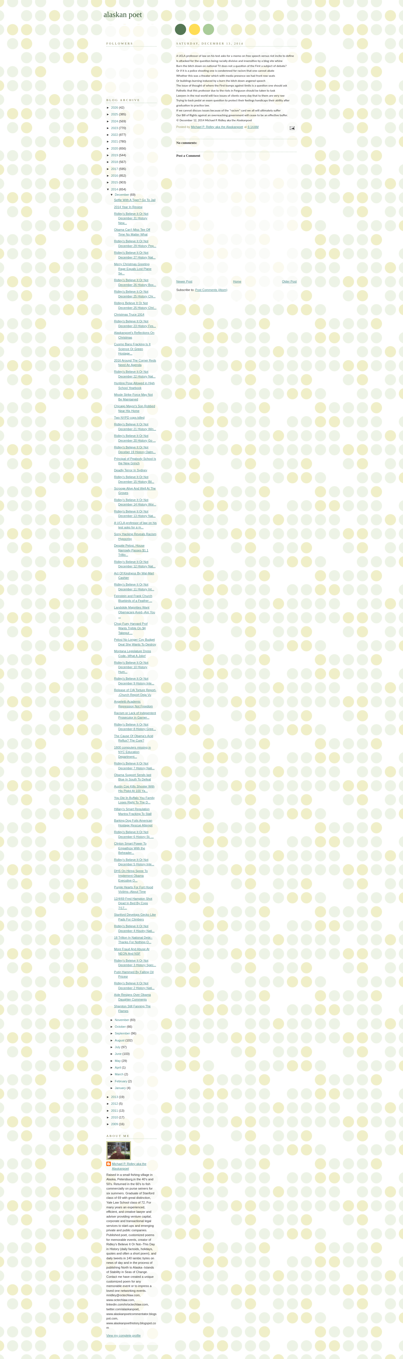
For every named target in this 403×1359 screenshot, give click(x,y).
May (118, 1060)
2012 (115, 1103)
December (122, 194)
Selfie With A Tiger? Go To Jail (135, 200)
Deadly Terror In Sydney (130, 470)
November (122, 1020)
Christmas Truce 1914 (129, 314)
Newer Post (184, 281)
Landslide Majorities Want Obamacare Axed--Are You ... (134, 612)
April (118, 1067)
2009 (115, 1124)
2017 (115, 169)
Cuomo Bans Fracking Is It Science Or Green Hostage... (132, 348)
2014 (115, 189)
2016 (115, 175)
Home (237, 281)
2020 (115, 148)
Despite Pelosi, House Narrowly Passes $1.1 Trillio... (131, 550)
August (120, 1040)
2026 (115, 107)
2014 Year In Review (128, 207)
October (120, 1026)
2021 (115, 141)
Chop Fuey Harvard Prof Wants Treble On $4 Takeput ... (131, 628)
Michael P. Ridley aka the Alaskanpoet (129, 1166)
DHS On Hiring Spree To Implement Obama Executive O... (131, 875)
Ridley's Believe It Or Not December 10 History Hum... (131, 667)
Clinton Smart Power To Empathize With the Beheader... (130, 848)
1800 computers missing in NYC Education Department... (132, 752)
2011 (115, 1110)
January (120, 1088)
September (123, 1033)
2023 (115, 128)
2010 (115, 1117)
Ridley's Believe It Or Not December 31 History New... (131, 218)
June (118, 1053)
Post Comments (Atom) (211, 290)
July (118, 1047)
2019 (115, 155)
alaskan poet (123, 14)
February (121, 1081)
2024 (115, 121)
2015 (115, 182)
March (119, 1074)
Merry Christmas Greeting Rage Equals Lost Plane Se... (133, 268)
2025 (115, 114)
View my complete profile (123, 1335)
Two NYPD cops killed (129, 417)
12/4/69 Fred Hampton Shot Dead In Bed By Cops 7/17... (133, 903)
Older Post (289, 281)
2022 (115, 134)
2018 (115, 162)
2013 (115, 1097)
